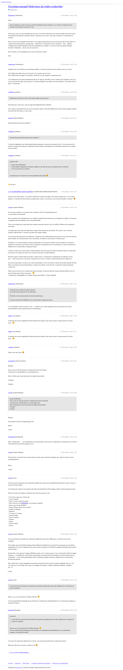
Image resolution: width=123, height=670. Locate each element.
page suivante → (25, 652)
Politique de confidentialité (60, 663)
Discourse (19, 667)
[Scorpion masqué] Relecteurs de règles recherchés (35, 6)
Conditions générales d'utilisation (40, 663)
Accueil (10, 663)
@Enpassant (24, 503)
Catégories (17, 663)
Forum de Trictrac (6, 2)
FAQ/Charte (25, 663)
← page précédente (13, 652)
